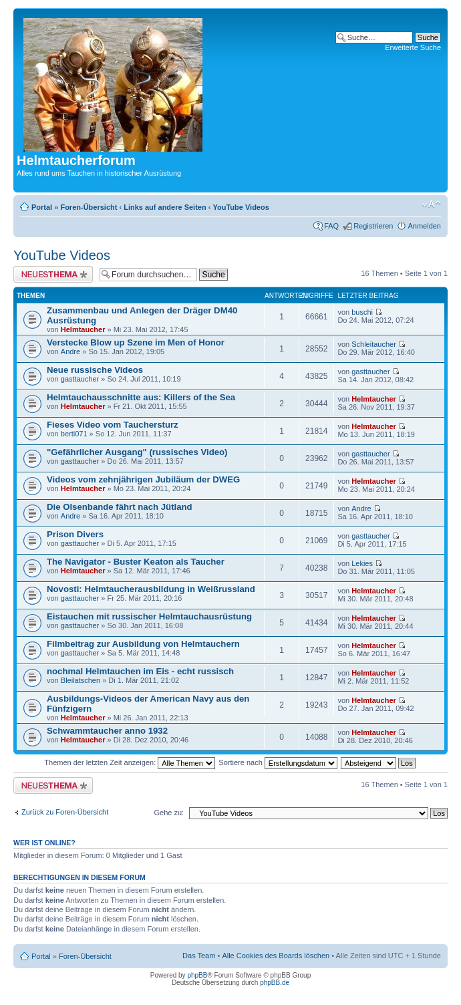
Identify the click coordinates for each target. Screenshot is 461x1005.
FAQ (331, 226)
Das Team (198, 956)
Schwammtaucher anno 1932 (107, 731)
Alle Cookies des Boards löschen (275, 956)
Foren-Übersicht (88, 207)
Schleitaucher (373, 344)
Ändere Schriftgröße (431, 204)
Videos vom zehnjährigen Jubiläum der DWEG (143, 479)
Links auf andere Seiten (165, 207)
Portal (41, 207)
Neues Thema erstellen (53, 274)
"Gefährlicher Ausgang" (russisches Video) (137, 452)
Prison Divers (75, 534)
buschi (362, 312)
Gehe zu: (169, 813)
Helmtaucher (83, 329)
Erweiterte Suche (413, 47)
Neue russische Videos (95, 370)
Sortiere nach (277, 762)
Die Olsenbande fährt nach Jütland (119, 507)
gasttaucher (80, 379)
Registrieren (373, 226)
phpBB (197, 975)
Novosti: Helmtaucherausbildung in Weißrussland (151, 589)
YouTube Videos (240, 207)
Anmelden (424, 226)
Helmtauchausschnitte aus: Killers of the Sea (141, 397)
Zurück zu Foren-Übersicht (64, 812)
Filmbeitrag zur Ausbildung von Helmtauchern (143, 644)
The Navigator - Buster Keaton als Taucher (135, 562)
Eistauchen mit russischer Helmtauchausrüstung (149, 616)
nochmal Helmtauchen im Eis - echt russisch (140, 671)
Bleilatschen (80, 680)
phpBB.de (274, 982)
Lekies (362, 563)
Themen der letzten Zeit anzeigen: (129, 762)
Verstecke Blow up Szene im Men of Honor (135, 342)
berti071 (74, 434)
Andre (70, 351)
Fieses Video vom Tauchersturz (112, 425)
